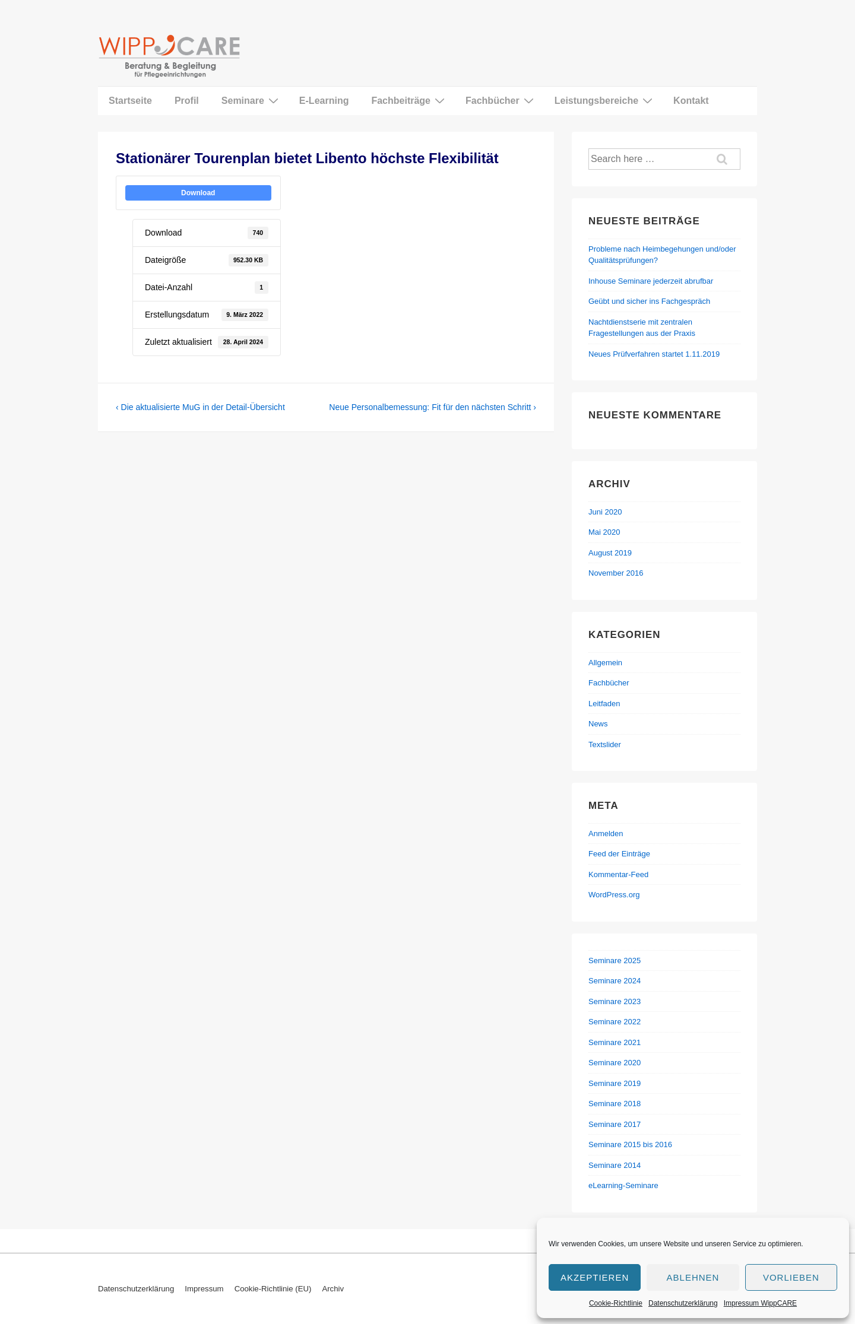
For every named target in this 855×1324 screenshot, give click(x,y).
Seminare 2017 (614, 1124)
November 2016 (616, 573)
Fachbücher (501, 100)
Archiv (333, 1288)
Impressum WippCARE (760, 1303)
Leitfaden (604, 703)
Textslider (604, 744)
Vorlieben (791, 1277)
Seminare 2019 (614, 1083)
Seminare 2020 (614, 1062)
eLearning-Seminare (623, 1185)
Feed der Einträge (619, 853)
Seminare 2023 (614, 1001)
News (598, 723)
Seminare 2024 (614, 980)
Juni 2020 (605, 511)
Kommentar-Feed (618, 874)
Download (198, 193)
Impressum (204, 1288)
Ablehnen (693, 1277)
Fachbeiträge (409, 100)
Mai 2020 (604, 532)
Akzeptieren (594, 1277)
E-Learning (324, 101)
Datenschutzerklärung (683, 1303)
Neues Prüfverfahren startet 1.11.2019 (654, 354)
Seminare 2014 (614, 1165)
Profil (187, 101)
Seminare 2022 (614, 1021)
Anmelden (605, 833)
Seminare (251, 100)
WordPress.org (613, 894)
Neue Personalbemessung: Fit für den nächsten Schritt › (432, 407)
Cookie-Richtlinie (615, 1303)
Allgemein (605, 662)
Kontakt (691, 101)
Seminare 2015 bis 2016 (630, 1144)
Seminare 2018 (614, 1103)
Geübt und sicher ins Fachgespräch (649, 301)
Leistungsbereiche (605, 100)
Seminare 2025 (614, 960)
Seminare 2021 (614, 1042)
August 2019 (610, 552)
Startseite (130, 101)
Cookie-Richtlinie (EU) (273, 1288)
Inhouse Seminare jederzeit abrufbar (650, 281)
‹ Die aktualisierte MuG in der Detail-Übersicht (200, 407)
